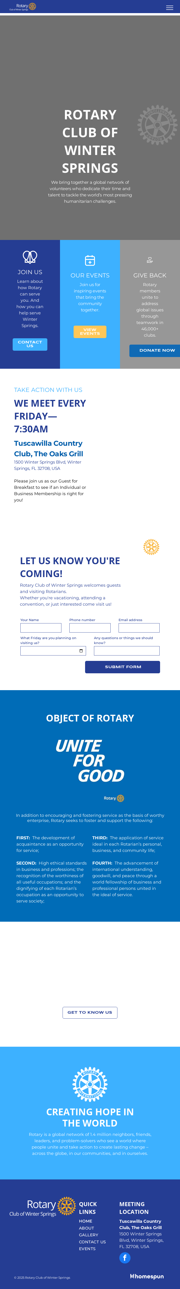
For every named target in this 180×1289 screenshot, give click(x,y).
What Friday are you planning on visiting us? (48, 640)
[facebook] (125, 1258)
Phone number (82, 620)
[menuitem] (98, 1221)
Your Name (29, 620)
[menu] (170, 8)
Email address (130, 620)
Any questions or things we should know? (123, 640)
